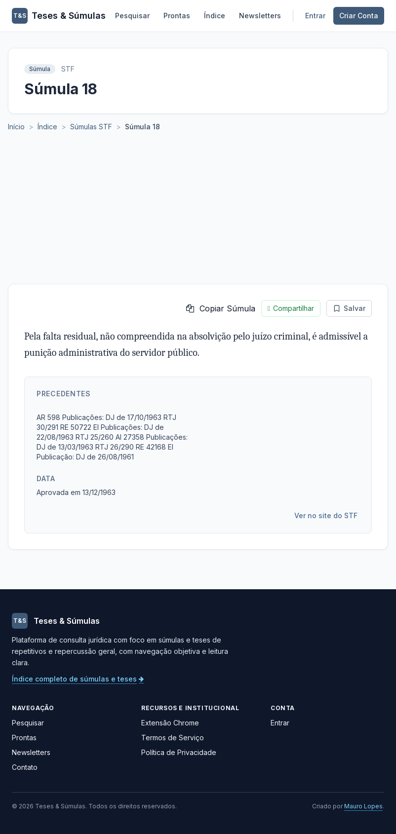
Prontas (176, 15)
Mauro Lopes (363, 806)
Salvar (349, 308)
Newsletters (260, 15)
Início (16, 126)
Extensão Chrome (170, 723)
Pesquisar (132, 15)
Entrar (315, 15)
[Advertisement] (198, 210)
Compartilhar (291, 308)
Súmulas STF (91, 126)
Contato (25, 767)
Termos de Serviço (172, 737)
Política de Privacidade (178, 752)
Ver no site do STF (325, 515)
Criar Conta (358, 15)
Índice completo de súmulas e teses (78, 679)
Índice (214, 15)
